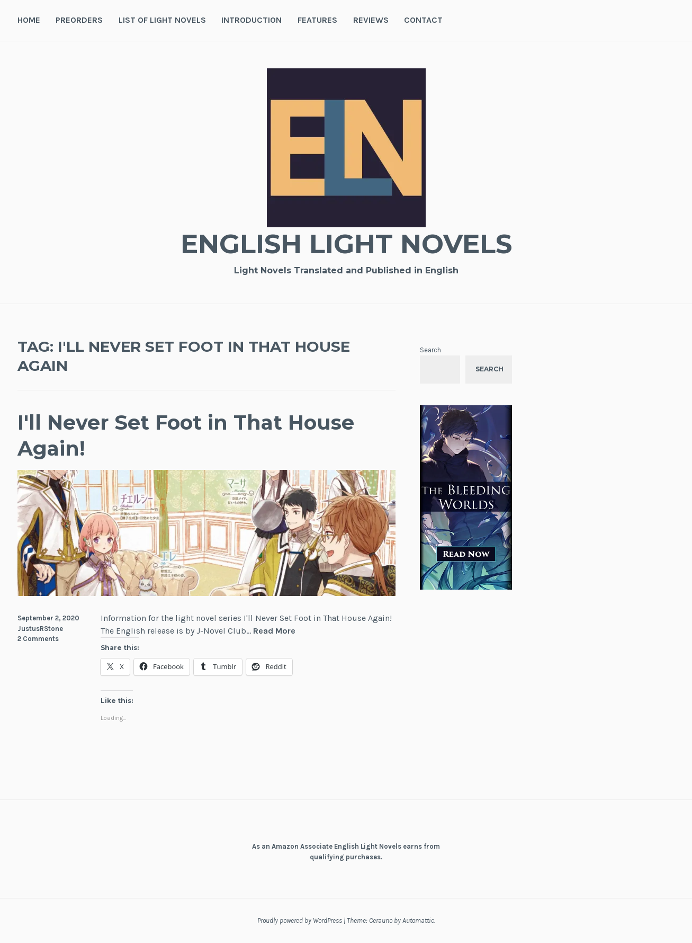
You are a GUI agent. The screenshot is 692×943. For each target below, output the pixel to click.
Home (28, 20)
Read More (274, 631)
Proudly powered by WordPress (299, 920)
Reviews (371, 20)
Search (430, 350)
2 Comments (38, 639)
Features (317, 20)
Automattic (418, 920)
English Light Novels (346, 244)
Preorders (79, 20)
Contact (423, 20)
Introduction (251, 20)
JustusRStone (40, 629)
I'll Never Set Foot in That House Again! (185, 435)
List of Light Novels (162, 20)
